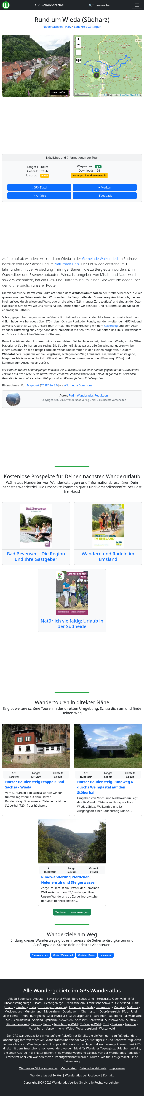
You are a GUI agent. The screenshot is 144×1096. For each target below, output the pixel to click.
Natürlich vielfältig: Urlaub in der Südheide (72, 623)
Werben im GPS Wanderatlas (38, 1068)
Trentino (130, 1024)
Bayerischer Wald (58, 999)
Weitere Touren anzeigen (72, 912)
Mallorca (132, 1007)
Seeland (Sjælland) (44, 1020)
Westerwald (107, 1028)
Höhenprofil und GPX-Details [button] (89, 175)
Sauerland (115, 1016)
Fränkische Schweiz (100, 1003)
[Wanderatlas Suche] (99, 5)
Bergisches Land (83, 999)
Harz (68, 27)
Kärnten (21, 1007)
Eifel (131, 999)
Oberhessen (89, 1011)
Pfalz (125, 1011)
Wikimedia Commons (78, 385)
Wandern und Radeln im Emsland (108, 556)
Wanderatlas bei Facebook (82, 1075)
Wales (70, 1028)
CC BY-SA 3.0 (49, 385)
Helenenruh (106, 955)
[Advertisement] (107, 124)
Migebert (33, 385)
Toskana (116, 1024)
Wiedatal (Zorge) (86, 955)
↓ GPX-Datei (39, 187)
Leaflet (104, 95)
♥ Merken (104, 187)
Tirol (106, 1024)
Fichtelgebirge (53, 1003)
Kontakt (108, 1075)
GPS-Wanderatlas (49, 5)
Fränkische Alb (75, 1003)
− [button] (78, 45)
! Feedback (105, 196)
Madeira (119, 1007)
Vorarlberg (36, 1028)
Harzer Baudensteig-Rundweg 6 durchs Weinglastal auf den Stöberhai (105, 787)
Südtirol (131, 1020)
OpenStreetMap (127, 95)
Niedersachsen (53, 27)
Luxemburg (103, 1007)
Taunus (36, 1024)
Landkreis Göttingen (87, 27)
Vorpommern (55, 1028)
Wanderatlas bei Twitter (46, 1075)
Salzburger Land (80, 1016)
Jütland (8, 1007)
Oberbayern (71, 1011)
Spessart (80, 1020)
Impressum (117, 1068)
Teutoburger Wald (66, 1024)
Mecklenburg (13, 1011)
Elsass (38, 1003)
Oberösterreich (110, 1011)
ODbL (137, 95)
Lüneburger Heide (81, 1007)
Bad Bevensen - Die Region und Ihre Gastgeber (36, 556)
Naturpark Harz (67, 264)
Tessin (47, 1024)
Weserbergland (86, 1028)
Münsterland (33, 1011)
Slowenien (66, 1020)
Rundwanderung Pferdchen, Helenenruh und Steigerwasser (68, 880)
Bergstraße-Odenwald (111, 999)
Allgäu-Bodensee (20, 999)
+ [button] (78, 39)
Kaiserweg (111, 326)
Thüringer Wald (90, 1024)
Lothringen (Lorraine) (52, 1007)
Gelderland (122, 1003)
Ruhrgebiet (37, 1016)
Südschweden (114, 1020)
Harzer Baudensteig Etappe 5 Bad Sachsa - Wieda (34, 784)
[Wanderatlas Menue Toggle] (137, 5)
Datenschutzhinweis (93, 1068)
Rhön (24, 1016)
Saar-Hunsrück (57, 1016)
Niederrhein (52, 1011)
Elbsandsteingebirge (17, 1003)
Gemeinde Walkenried (100, 258)
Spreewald (96, 1020)
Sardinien (100, 1016)
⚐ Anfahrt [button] (39, 196)
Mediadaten (68, 1068)
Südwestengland (17, 1024)
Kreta (32, 1007)
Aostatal (38, 999)
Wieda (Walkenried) (63, 955)
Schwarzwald (21, 1020)
